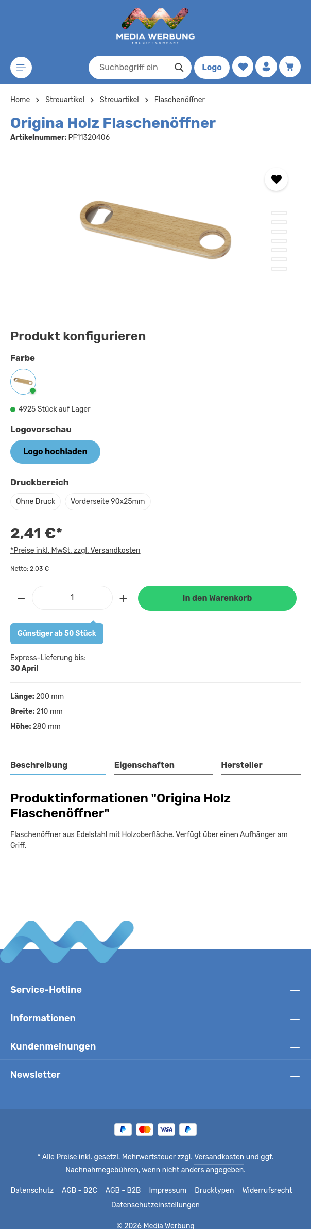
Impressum (169, 1180)
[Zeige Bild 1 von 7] (279, 213)
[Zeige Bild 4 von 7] (279, 241)
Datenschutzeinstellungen (155, 1194)
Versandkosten (217, 1146)
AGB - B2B (125, 1180)
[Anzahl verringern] (21, 598)
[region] (155, 232)
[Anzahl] (72, 598)
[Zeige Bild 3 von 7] (279, 232)
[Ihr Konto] (265, 67)
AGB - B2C (82, 1180)
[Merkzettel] (241, 67)
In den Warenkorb (217, 598)
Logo (210, 67)
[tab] (58, 766)
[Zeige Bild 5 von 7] (279, 250)
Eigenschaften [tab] (143, 765)
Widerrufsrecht (263, 1180)
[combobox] (126, 67)
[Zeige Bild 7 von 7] (279, 269)
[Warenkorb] (290, 67)
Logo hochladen (55, 451)
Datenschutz (36, 1180)
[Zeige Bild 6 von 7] (279, 259)
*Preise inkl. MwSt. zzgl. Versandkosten (73, 550)
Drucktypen (213, 1180)
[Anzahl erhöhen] (123, 598)
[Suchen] (177, 67)
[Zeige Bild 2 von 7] (279, 222)
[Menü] (21, 68)
